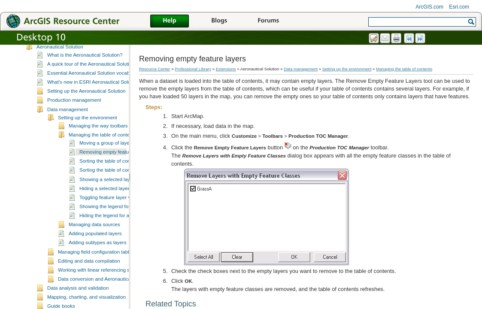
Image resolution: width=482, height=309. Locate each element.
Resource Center (154, 69)
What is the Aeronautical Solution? (84, 63)
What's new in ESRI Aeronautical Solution (93, 90)
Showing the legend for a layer (112, 215)
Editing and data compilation (89, 269)
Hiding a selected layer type (109, 197)
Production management (74, 108)
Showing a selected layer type (112, 188)
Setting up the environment (87, 126)
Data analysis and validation (78, 296)
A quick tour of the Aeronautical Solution (91, 72)
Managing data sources (94, 233)
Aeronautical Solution (59, 55)
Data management (67, 118)
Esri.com (459, 7)
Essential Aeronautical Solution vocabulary (93, 81)
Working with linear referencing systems (101, 278)
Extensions (226, 69)
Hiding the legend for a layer (110, 224)
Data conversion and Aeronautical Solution (104, 287)
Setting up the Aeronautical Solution (86, 99)
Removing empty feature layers (113, 160)
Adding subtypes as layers (97, 251)
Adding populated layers (95, 242)
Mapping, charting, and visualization (86, 305)
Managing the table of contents (102, 143)
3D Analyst (48, 46)
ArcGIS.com (429, 7)
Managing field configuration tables (96, 260)
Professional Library (193, 69)
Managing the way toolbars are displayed (113, 134)
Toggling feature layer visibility (112, 206)
